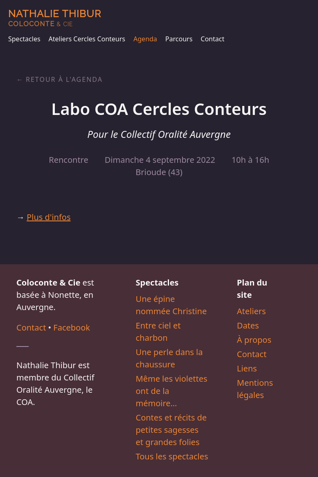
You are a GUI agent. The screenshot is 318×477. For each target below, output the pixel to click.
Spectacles (24, 38)
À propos (254, 339)
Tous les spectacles (172, 456)
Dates (248, 325)
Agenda (145, 38)
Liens (247, 368)
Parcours (178, 38)
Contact (212, 38)
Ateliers (251, 311)
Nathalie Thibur (54, 18)
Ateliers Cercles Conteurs (87, 38)
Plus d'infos (48, 217)
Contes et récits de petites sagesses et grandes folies (171, 430)
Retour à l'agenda (64, 79)
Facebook (71, 327)
